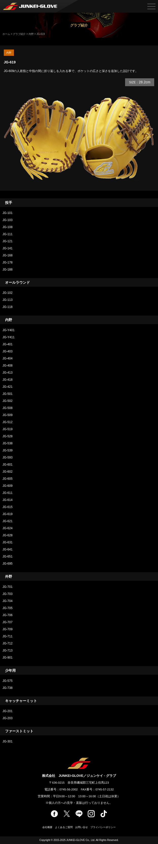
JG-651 (7, 556)
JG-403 (7, 351)
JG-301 (7, 741)
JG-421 (7, 387)
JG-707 (7, 622)
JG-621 (7, 521)
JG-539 (7, 450)
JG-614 (7, 500)
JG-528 (7, 436)
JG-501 (7, 394)
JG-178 (7, 262)
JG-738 (7, 688)
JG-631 (7, 542)
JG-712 (7, 643)
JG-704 (7, 601)
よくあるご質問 (64, 827)
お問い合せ (81, 827)
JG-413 (7, 372)
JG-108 (7, 227)
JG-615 (7, 507)
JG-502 (7, 401)
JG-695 (7, 563)
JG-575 (7, 681)
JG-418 (7, 379)
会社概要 (47, 827)
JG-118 (7, 307)
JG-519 (7, 429)
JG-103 (7, 220)
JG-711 (7, 636)
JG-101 (7, 213)
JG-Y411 (8, 337)
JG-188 (7, 269)
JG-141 (7, 248)
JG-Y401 (8, 330)
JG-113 (7, 300)
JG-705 (7, 608)
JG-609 (7, 486)
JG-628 (9, 535)
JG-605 (7, 478)
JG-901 (7, 657)
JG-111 (7, 234)
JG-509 (7, 415)
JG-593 (7, 457)
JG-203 (7, 718)
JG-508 (7, 408)
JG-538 (7, 443)
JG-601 (7, 464)
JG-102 (7, 293)
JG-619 (7, 514)
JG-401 (7, 344)
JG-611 (7, 493)
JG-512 (7, 422)
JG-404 (7, 358)
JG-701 (7, 587)
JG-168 (7, 255)
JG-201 (7, 711)
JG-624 (7, 528)
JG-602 (7, 471)
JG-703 (7, 594)
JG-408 (7, 365)
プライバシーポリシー (103, 827)
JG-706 (7, 615)
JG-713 (7, 650)
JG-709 (7, 629)
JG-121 (7, 241)
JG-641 (7, 549)
